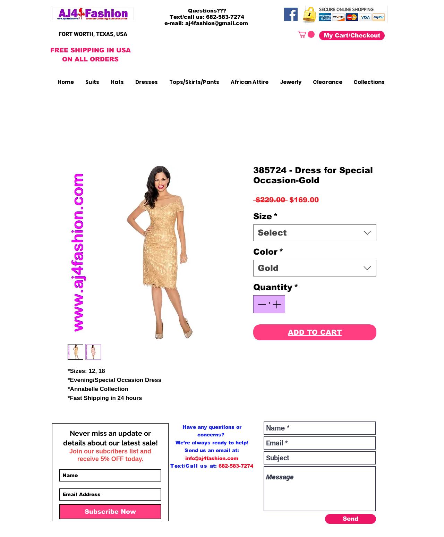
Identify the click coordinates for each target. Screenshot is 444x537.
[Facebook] (291, 14)
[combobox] (314, 232)
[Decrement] (261, 304)
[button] (306, 34)
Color (268, 251)
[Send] (350, 519)
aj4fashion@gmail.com (216, 23)
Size (265, 216)
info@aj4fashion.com (211, 458)
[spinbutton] (269, 304)
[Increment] (277, 304)
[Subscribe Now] (110, 511)
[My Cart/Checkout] (352, 35)
